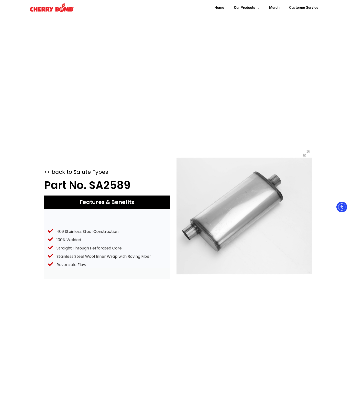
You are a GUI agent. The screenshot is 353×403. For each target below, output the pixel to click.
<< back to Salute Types (76, 172)
